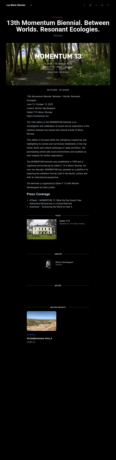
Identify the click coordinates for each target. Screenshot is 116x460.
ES (108, 5)
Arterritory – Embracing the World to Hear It (51, 207)
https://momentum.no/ (38, 116)
